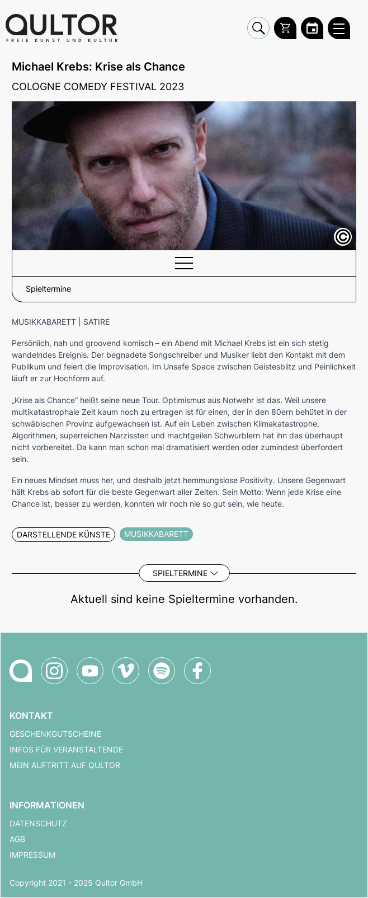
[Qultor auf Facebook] (197, 670)
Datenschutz (38, 823)
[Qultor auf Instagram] (54, 670)
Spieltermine (180, 573)
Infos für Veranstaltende (66, 749)
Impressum (32, 854)
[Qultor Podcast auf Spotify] (161, 670)
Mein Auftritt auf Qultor (65, 765)
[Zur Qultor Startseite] (61, 28)
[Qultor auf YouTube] (90, 670)
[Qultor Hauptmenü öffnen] (339, 28)
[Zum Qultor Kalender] (312, 28)
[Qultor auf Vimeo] (125, 670)
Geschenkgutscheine (55, 733)
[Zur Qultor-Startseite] (21, 671)
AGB (17, 839)
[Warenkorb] (285, 28)
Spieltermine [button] (48, 288)
